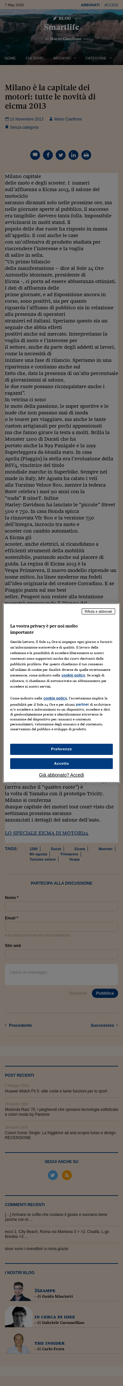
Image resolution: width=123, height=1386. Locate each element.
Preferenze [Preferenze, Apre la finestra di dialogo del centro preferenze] (61, 749)
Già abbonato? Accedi (61, 775)
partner (82, 704)
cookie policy (73, 675)
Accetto (61, 763)
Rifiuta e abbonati (98, 611)
